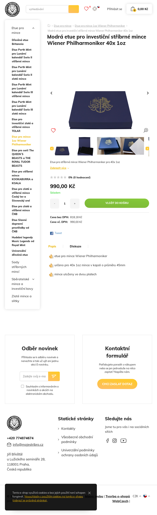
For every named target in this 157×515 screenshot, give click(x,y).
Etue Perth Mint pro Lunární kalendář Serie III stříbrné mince (22, 90)
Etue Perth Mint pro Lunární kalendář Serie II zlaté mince (22, 72)
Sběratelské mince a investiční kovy (23, 284)
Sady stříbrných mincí (19, 267)
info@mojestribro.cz (28, 444)
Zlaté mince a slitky (22, 298)
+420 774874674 (20, 438)
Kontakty (68, 428)
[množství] (64, 203)
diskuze (75, 246)
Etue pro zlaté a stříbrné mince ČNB (22, 210)
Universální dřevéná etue (20, 252)
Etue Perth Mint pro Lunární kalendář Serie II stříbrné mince (22, 55)
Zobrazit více (58, 167)
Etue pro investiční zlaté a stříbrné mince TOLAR (22, 125)
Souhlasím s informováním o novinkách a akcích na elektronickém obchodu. (42, 390)
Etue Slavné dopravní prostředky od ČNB (20, 225)
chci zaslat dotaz (117, 384)
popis (52, 246)
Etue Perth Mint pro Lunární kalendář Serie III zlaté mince (22, 107)
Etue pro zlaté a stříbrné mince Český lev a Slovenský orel (22, 194)
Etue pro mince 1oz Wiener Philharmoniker (21, 140)
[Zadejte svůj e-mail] (34, 376)
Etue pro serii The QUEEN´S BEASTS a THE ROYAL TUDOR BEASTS (23, 158)
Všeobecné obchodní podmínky (77, 439)
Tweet (58, 233)
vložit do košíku (117, 203)
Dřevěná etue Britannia (20, 41)
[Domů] (49, 24)
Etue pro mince (23, 30)
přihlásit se (114, 9)
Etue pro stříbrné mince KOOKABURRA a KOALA (22, 177)
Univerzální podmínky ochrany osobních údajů (79, 452)
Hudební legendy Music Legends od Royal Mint (23, 241)
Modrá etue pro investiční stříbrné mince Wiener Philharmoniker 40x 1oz (90, 30)
